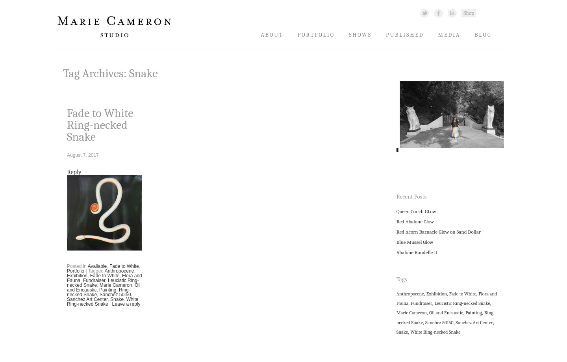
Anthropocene (119, 271)
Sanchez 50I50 (115, 294)
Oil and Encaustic (446, 313)
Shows (360, 35)
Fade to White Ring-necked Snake (100, 125)
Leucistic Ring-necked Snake (462, 303)
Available (97, 266)
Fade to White (124, 266)
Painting (107, 290)
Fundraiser (94, 280)
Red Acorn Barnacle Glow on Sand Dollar (439, 232)
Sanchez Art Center (87, 299)
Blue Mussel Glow (415, 242)
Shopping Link (468, 13)
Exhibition (77, 275)
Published (405, 35)
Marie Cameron (116, 285)
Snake (117, 299)
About (272, 35)
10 (484, 163)
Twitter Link (425, 13)
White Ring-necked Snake (102, 302)
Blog (482, 35)
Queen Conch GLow (416, 211)
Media (449, 35)
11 (493, 163)
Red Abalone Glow (415, 222)
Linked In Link (452, 13)
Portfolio (316, 35)
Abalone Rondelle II (417, 252)
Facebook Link (438, 13)
